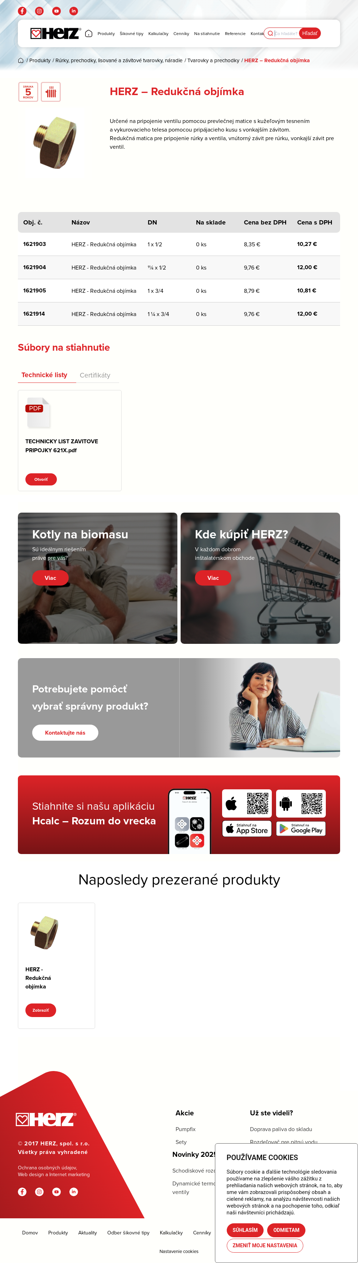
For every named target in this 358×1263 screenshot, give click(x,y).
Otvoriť (41, 479)
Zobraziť (41, 1010)
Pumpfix (186, 1129)
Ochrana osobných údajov (47, 1167)
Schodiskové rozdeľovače (204, 1170)
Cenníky (202, 1232)
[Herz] (55, 33)
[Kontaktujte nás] (65, 733)
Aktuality (87, 1232)
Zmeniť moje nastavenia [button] (265, 1245)
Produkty (58, 1232)
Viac (50, 578)
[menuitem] (88, 33)
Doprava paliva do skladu (281, 1129)
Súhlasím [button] (245, 1230)
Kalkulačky (171, 1232)
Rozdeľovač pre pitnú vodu (284, 1142)
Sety (181, 1142)
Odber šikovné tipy (128, 1232)
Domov (30, 1232)
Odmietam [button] (286, 1230)
